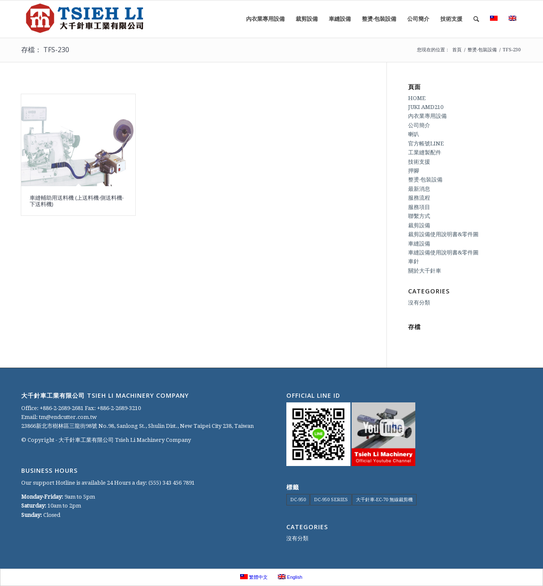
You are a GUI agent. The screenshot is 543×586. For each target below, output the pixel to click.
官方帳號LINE (426, 143)
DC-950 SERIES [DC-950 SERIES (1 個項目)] (331, 499)
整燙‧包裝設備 (425, 179)
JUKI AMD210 (425, 107)
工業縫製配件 (424, 152)
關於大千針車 (424, 271)
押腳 (413, 170)
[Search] (476, 19)
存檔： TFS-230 (45, 49)
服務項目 (419, 207)
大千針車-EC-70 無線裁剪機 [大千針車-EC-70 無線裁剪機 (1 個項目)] (384, 499)
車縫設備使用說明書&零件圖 (443, 252)
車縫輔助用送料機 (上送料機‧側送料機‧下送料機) (76, 200)
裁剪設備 (419, 225)
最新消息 (419, 189)
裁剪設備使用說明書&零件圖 (443, 234)
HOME (416, 98)
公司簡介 (419, 125)
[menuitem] (265, 19)
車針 (413, 261)
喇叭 (413, 134)
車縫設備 (419, 243)
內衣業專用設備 (427, 116)
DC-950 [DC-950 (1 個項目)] (298, 499)
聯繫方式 (419, 216)
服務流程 (419, 198)
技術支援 (419, 162)
